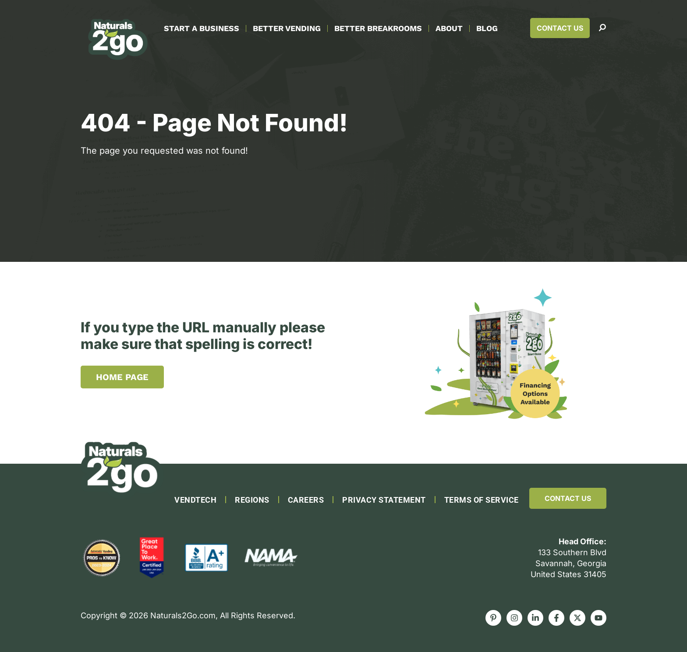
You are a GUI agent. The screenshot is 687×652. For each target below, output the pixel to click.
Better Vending (287, 28)
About (449, 28)
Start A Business (201, 28)
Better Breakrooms (378, 28)
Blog (487, 28)
